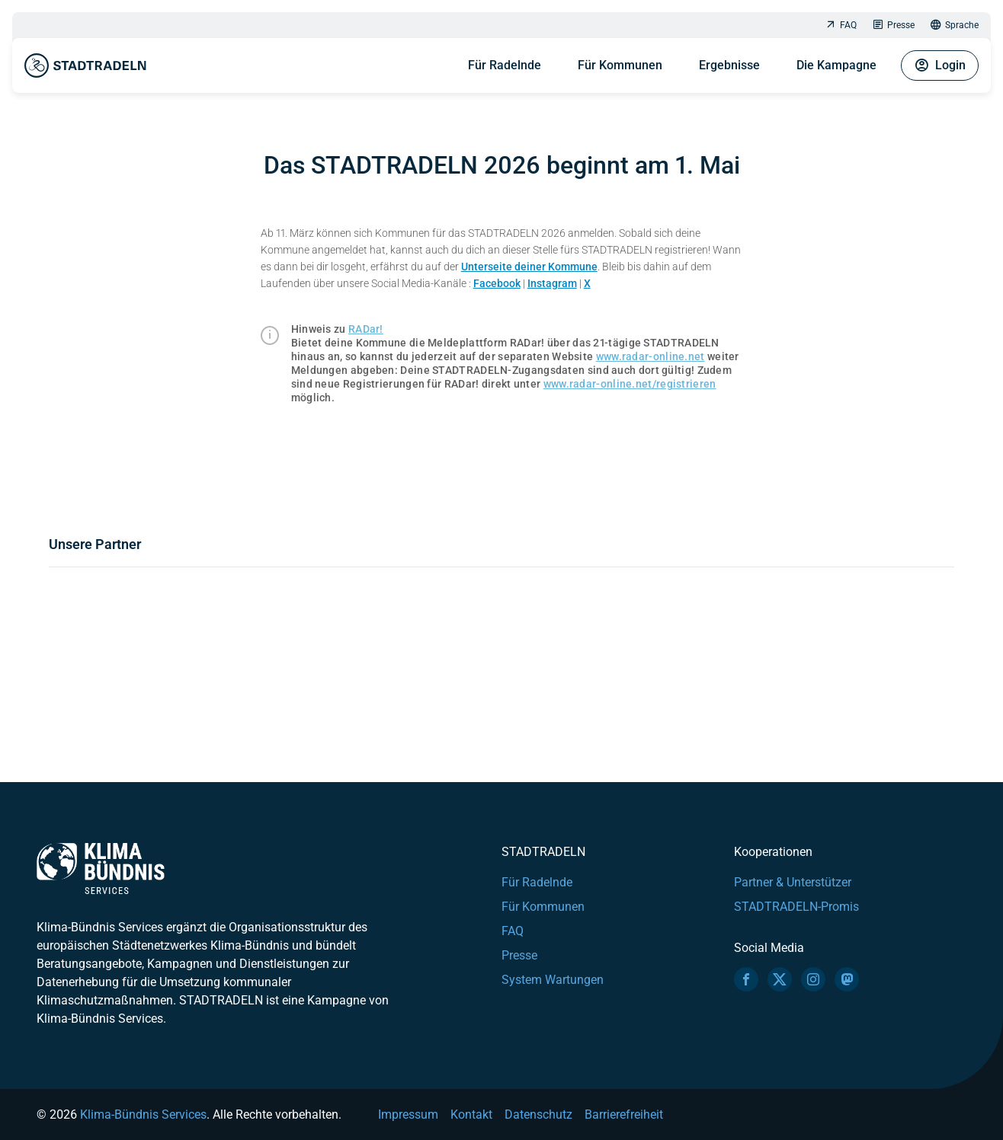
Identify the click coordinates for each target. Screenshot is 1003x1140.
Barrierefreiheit (624, 1114)
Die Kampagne (836, 65)
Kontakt (471, 1114)
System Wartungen (553, 979)
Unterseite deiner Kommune (529, 266)
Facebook (497, 283)
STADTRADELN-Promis (796, 906)
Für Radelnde (504, 65)
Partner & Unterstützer (792, 882)
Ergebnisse (729, 65)
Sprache (954, 25)
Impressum (408, 1114)
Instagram (552, 283)
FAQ (841, 25)
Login (940, 65)
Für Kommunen (620, 65)
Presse (893, 25)
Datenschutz (538, 1114)
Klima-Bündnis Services (143, 1114)
